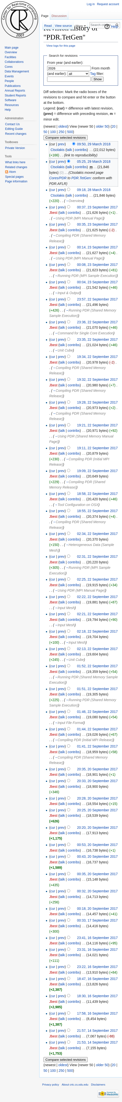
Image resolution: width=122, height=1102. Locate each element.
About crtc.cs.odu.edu (75, 1084)
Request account (108, 4)
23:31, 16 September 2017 (97, 950)
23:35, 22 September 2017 (97, 339)
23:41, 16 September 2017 (97, 938)
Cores (9, 66)
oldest (62, 126)
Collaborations (14, 62)
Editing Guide (14, 129)
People (9, 81)
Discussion (59, 16)
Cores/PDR (58, 178)
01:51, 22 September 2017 (97, 689)
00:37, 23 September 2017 (97, 207)
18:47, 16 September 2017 (97, 979)
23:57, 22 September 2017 (97, 299)
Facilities (10, 57)
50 (45, 132)
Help (114, 26)
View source (63, 25)
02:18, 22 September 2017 (97, 631)
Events (9, 76)
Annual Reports (15, 90)
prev (61, 144)
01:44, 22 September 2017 (97, 729)
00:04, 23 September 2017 (97, 282)
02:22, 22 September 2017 (97, 597)
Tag (93, 74)
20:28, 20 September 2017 (97, 798)
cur (52, 161)
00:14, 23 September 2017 (97, 247)
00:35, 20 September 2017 (97, 874)
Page (44, 16)
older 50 (102, 126)
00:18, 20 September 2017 (97, 909)
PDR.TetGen (81, 178)
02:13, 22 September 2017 (97, 649)
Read (48, 25)
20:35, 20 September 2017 (97, 769)
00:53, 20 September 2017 (97, 845)
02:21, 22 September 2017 (97, 614)
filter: (97, 74)
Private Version (15, 148)
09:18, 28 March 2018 (93, 190)
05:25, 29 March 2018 (93, 161)
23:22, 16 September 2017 (97, 967)
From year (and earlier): (65, 63)
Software (10, 100)
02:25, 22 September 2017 (97, 579)
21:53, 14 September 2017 (97, 1042)
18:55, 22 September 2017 (97, 511)
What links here (15, 162)
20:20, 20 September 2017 (97, 828)
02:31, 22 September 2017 (97, 556)
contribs (81, 150)
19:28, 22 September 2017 (97, 402)
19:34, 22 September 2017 (97, 357)
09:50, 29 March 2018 (93, 144)
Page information (16, 181)
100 (53, 132)
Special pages (14, 176)
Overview (11, 52)
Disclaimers (98, 1084)
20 (114, 126)
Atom (12, 172)
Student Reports (15, 95)
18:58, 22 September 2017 (97, 494)
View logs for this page (60, 45)
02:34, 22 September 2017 (97, 534)
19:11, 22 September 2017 (97, 448)
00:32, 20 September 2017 (97, 891)
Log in (91, 4)
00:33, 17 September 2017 (97, 920)
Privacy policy (50, 1084)
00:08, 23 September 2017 (97, 265)
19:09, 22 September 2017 (97, 471)
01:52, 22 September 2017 (97, 666)
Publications (13, 86)
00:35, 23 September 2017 (97, 224)
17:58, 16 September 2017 (97, 1013)
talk (69, 150)
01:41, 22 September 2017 (97, 746)
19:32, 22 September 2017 (97, 379)
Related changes (16, 167)
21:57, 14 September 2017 (97, 1031)
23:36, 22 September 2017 (97, 322)
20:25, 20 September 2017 (97, 810)
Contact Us (12, 124)
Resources (12, 105)
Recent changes (16, 134)
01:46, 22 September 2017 (97, 712)
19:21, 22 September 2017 (97, 425)
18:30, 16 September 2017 (97, 996)
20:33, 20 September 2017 (97, 781)
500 (70, 132)
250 (61, 132)
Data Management (17, 71)
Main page (11, 47)
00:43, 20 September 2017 (97, 856)
